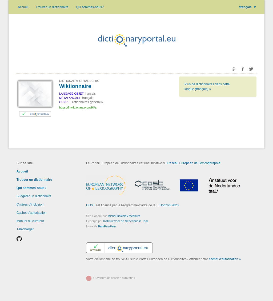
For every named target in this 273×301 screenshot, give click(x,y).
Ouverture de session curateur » (114, 277)
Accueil (23, 7)
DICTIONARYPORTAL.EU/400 (79, 80)
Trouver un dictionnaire (52, 7)
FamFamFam (107, 226)
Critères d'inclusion (30, 204)
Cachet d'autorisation (31, 213)
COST (90, 205)
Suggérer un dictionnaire (34, 196)
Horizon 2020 (169, 205)
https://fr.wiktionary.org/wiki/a (78, 107)
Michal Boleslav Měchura (124, 216)
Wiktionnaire (75, 86)
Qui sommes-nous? (90, 7)
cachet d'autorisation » (225, 259)
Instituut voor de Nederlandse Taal (125, 221)
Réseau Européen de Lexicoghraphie (193, 163)
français (247, 7)
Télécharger (25, 229)
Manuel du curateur (30, 221)
